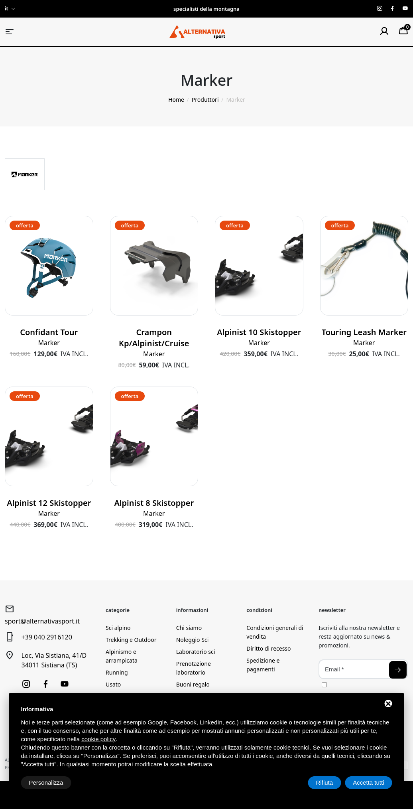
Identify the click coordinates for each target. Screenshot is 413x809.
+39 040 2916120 (47, 637)
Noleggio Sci (192, 639)
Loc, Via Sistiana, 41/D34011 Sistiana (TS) (54, 660)
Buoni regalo (193, 684)
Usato (113, 684)
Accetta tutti (368, 782)
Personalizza (46, 782)
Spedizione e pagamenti (262, 665)
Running (117, 672)
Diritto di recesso (268, 648)
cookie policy (98, 739)
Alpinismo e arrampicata (122, 656)
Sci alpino (118, 627)
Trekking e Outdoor (131, 639)
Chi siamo (189, 627)
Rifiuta (324, 782)
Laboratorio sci (195, 651)
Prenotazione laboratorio (193, 668)
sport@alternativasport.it (42, 621)
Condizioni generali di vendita (274, 632)
